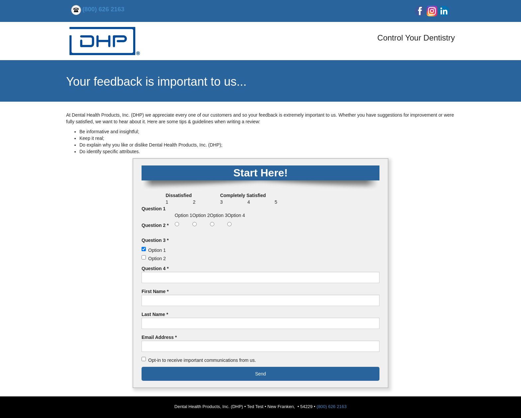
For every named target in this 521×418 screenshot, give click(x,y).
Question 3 (155, 240)
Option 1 (157, 250)
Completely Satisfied (243, 195)
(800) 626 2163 (332, 406)
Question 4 (155, 268)
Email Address (159, 337)
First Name (155, 291)
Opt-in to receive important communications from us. (202, 360)
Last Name (155, 314)
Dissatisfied (178, 195)
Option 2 (157, 258)
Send (260, 373)
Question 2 (155, 225)
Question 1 (153, 208)
